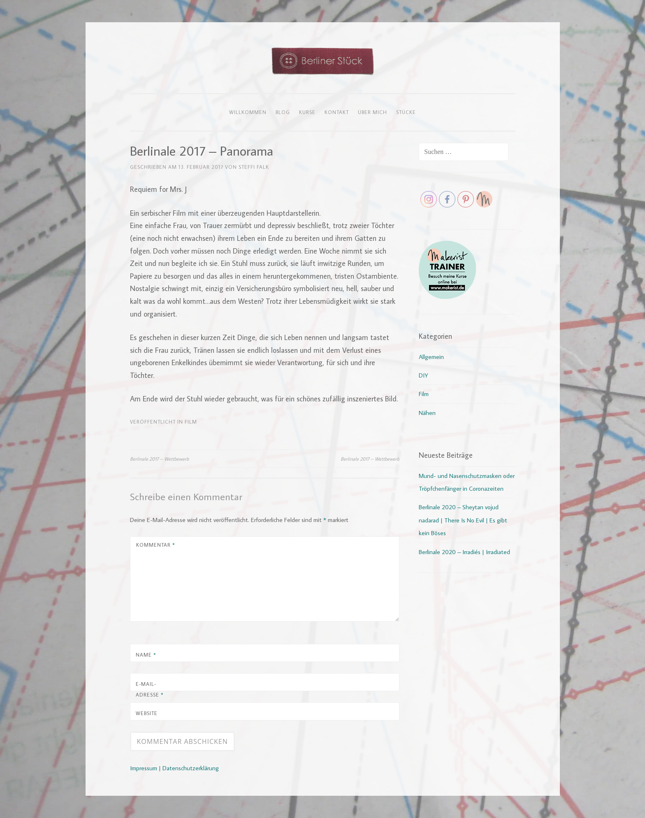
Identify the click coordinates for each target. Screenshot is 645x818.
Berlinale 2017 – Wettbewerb (159, 458)
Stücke (406, 112)
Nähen (427, 413)
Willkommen (248, 112)
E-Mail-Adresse (150, 689)
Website (147, 713)
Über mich (372, 112)
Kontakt (337, 112)
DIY (423, 375)
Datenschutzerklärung (190, 768)
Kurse (307, 112)
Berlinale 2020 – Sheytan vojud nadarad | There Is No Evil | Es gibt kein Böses (463, 520)
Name (146, 654)
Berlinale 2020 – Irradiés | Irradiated (464, 552)
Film (191, 421)
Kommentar (155, 544)
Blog (283, 112)
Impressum (143, 768)
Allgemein (431, 357)
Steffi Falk (254, 166)
